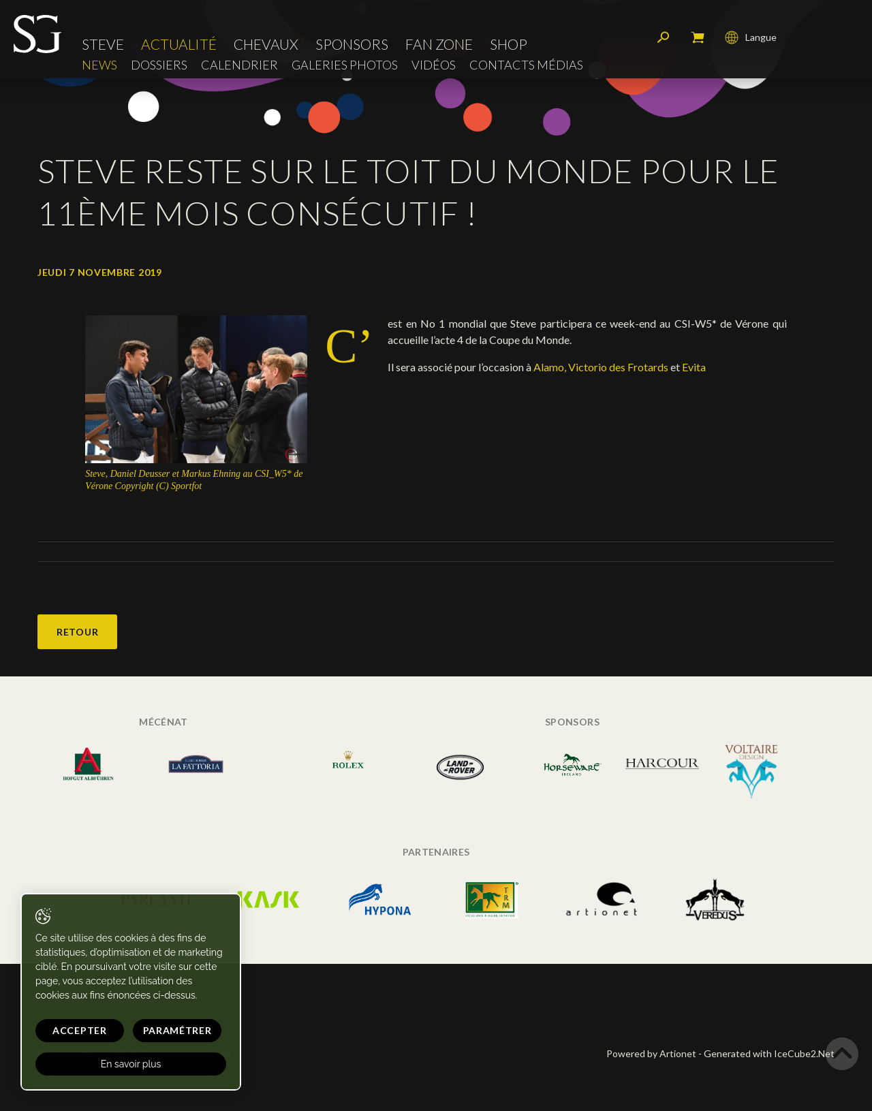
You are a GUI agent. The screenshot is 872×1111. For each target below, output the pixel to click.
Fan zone (439, 44)
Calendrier (239, 65)
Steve (103, 44)
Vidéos (433, 65)
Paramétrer (177, 1030)
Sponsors (351, 44)
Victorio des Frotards (618, 366)
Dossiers (159, 65)
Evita (694, 366)
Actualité (179, 44)
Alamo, (549, 366)
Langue (751, 37)
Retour (77, 632)
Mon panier (697, 37)
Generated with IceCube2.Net (769, 1053)
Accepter (79, 1030)
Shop (508, 44)
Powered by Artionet (651, 1053)
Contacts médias (526, 65)
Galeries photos (345, 65)
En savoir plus (131, 1064)
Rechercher (663, 37)
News (99, 65)
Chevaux (266, 44)
